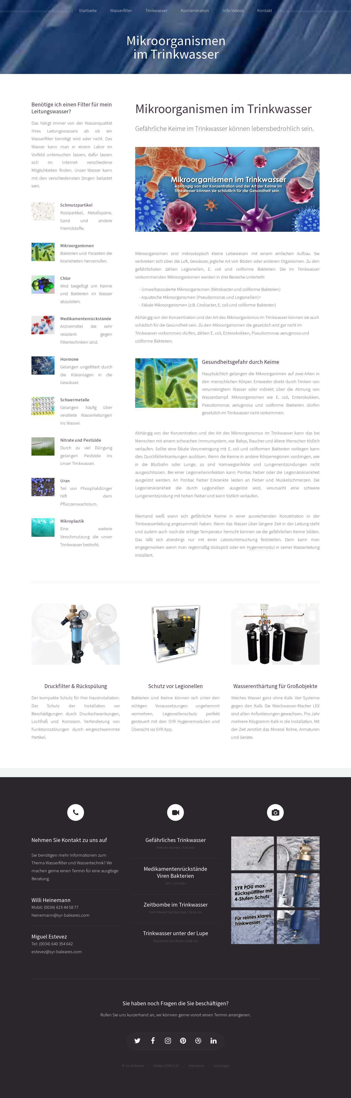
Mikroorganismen (77, 245)
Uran (65, 480)
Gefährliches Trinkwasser (175, 839)
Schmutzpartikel (76, 205)
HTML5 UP (171, 1065)
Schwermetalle (74, 400)
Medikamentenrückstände (85, 318)
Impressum (196, 1065)
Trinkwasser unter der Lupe (175, 933)
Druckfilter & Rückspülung (75, 686)
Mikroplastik (72, 521)
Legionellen (213, 488)
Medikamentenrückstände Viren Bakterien (175, 872)
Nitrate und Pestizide (80, 440)
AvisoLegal (221, 1065)
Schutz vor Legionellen (175, 686)
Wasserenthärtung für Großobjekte (275, 686)
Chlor (65, 278)
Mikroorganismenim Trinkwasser (176, 47)
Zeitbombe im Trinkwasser (176, 904)
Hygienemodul (261, 547)
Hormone (69, 359)
